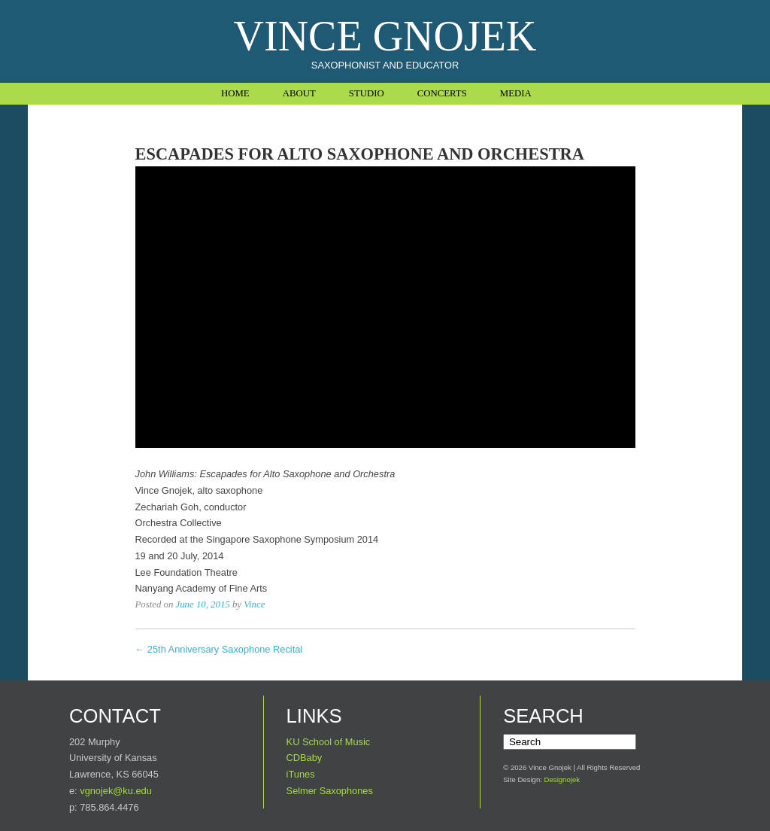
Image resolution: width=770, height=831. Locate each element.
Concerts (442, 93)
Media (516, 93)
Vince (254, 604)
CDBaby (304, 757)
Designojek (562, 779)
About (299, 93)
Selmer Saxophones (329, 790)
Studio (366, 93)
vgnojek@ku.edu (116, 790)
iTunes (300, 774)
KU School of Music (328, 741)
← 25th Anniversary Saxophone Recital (219, 649)
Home (235, 93)
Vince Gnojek (385, 36)
